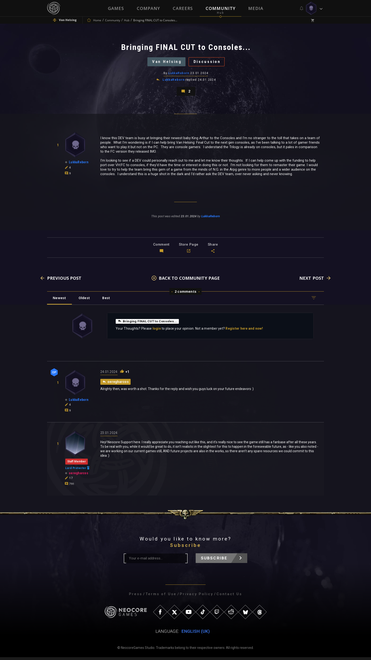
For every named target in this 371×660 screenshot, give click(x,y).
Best (108, 300)
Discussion (208, 62)
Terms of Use (161, 597)
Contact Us (229, 597)
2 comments (185, 294)
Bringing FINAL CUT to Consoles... (148, 324)
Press (135, 597)
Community (220, 8)
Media (255, 8)
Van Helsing (165, 62)
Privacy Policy (196, 597)
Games (116, 8)
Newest (59, 300)
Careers (183, 8)
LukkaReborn (178, 74)
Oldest (85, 300)
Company (148, 8)
